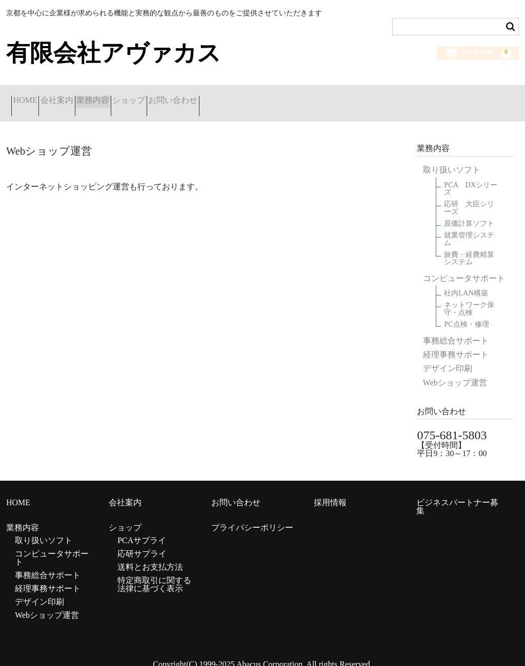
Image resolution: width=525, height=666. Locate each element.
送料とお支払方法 (150, 555)
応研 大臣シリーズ (469, 196)
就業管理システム (469, 227)
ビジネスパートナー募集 (457, 494)
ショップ (196, 97)
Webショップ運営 (455, 372)
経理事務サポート (456, 343)
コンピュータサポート (464, 267)
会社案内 (83, 97)
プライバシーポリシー (252, 515)
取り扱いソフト (451, 159)
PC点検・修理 (466, 313)
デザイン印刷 (447, 357)
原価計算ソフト (469, 212)
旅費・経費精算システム (469, 246)
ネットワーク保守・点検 (469, 297)
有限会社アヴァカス (113, 53)
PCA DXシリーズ (470, 177)
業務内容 (139, 97)
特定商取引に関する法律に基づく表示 (154, 573)
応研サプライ (142, 542)
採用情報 (330, 490)
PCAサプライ (141, 529)
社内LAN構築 (466, 282)
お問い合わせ (261, 97)
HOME (30, 97)
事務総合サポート (456, 329)
